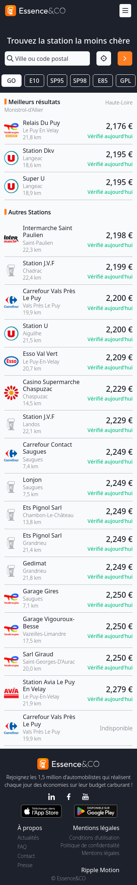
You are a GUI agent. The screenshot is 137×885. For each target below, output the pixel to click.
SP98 (80, 81)
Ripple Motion (100, 870)
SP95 (57, 81)
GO (11, 81)
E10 (34, 81)
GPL (125, 81)
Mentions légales (100, 852)
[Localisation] (103, 58)
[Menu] (125, 11)
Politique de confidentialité (90, 845)
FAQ (22, 846)
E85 (103, 81)
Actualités (28, 837)
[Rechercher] (125, 58)
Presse (25, 865)
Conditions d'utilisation (94, 837)
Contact (26, 855)
